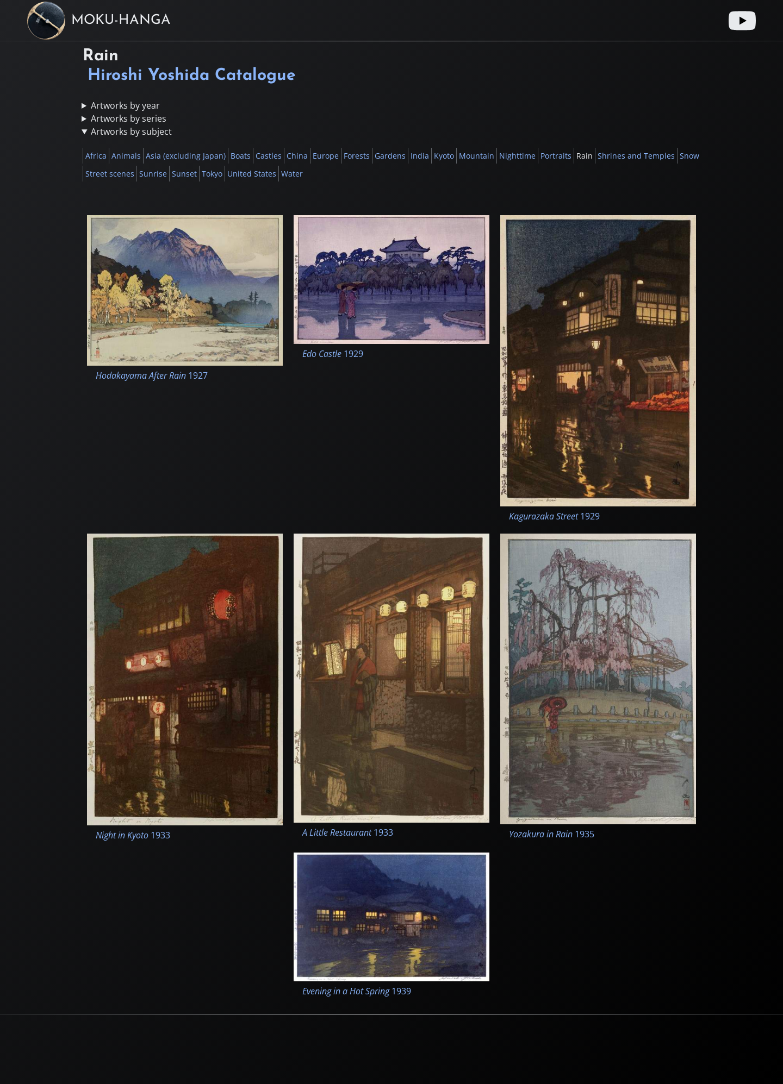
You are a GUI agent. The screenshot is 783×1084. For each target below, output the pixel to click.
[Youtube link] (742, 20)
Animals (126, 156)
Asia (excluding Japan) (186, 156)
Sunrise (153, 173)
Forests (357, 156)
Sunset (184, 173)
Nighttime (517, 156)
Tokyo (212, 173)
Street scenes (109, 173)
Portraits (555, 156)
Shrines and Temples (636, 156)
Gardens (390, 156)
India (420, 156)
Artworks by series (128, 118)
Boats (241, 156)
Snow (689, 156)
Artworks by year (125, 105)
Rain (584, 156)
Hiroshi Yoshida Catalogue (192, 75)
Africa (96, 156)
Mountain (476, 156)
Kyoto (444, 156)
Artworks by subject (131, 131)
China (297, 156)
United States (251, 173)
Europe (326, 156)
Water (292, 173)
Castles (269, 156)
